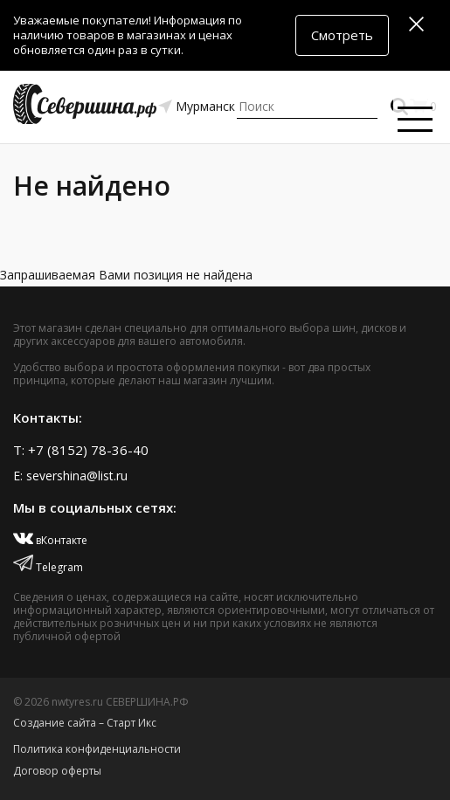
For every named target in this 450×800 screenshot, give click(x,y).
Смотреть (342, 35)
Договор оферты (57, 770)
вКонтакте (50, 540)
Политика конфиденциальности (97, 748)
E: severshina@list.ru (70, 475)
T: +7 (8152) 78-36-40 (81, 450)
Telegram (48, 567)
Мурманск (205, 106)
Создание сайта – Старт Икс (84, 722)
